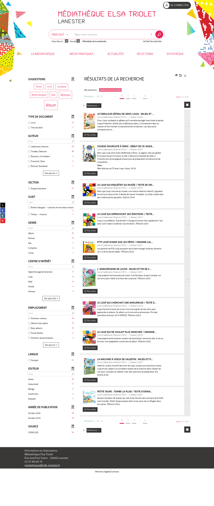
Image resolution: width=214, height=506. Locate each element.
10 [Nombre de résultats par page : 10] (177, 97)
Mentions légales (103, 502)
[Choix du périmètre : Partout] (60, 34)
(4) (51, 173)
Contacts (115, 502)
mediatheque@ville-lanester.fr (42, 496)
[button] (43, 53)
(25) (51, 298)
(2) (51, 344)
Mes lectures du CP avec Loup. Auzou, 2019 (120, 172)
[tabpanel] (107, 270)
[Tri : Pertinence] (94, 105)
